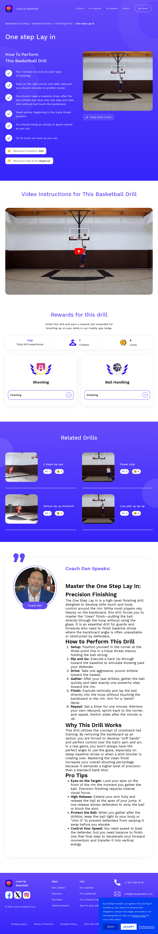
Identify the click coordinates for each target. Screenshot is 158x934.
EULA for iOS (91, 924)
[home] (22, 8)
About (126, 8)
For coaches (94, 8)
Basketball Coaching (17, 23)
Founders (57, 899)
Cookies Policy (68, 924)
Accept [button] (128, 926)
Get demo (143, 8)
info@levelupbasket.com (138, 893)
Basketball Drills (41, 23)
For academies (88, 893)
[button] (80, 8)
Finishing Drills (63, 23)
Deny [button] (110, 926)
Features (57, 893)
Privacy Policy (139, 915)
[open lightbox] (79, 251)
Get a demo (58, 887)
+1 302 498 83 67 (134, 882)
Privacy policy (19, 924)
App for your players (91, 905)
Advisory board (60, 905)
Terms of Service (43, 924)
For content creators (92, 899)
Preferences (146, 926)
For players (112, 8)
